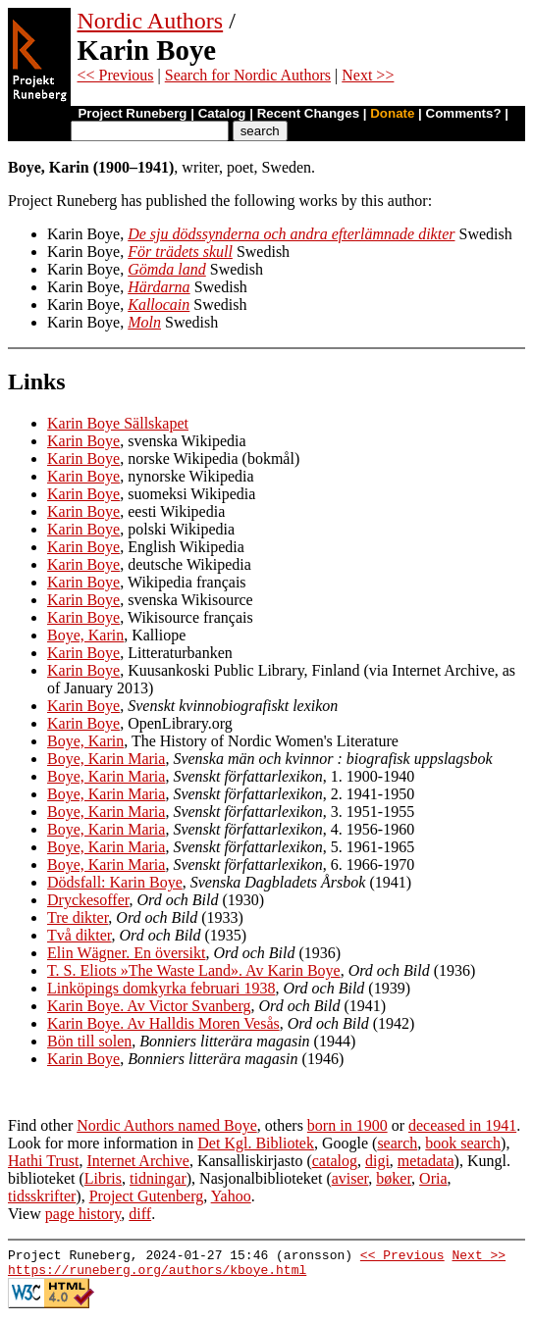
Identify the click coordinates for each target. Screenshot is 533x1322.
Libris (103, 1178)
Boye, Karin (85, 635)
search (397, 1143)
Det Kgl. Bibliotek (255, 1143)
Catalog (222, 113)
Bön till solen (89, 1041)
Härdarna (158, 287)
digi (377, 1160)
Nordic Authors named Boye (167, 1125)
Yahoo (231, 1196)
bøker (393, 1178)
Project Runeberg (132, 113)
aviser (350, 1178)
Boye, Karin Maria (106, 758)
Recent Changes (308, 113)
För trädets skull (180, 251)
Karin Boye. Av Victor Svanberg (148, 1005)
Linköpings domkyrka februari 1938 (161, 988)
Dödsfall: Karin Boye (115, 882)
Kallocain (158, 304)
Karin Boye (83, 440)
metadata (426, 1160)
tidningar (158, 1178)
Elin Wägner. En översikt (126, 952)
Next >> (368, 75)
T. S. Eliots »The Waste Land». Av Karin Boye (194, 970)
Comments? (464, 113)
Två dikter (79, 935)
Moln (144, 322)
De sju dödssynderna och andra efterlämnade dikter (291, 234)
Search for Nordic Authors (248, 75)
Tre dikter (77, 917)
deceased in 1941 (462, 1125)
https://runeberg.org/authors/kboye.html (157, 1275)
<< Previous (116, 75)
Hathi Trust (43, 1160)
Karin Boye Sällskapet (117, 423)
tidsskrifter (42, 1196)
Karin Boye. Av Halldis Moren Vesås (163, 1023)
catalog (334, 1160)
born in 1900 (347, 1125)
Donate (392, 113)
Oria (433, 1178)
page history (83, 1213)
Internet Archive (137, 1160)
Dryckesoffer (88, 899)
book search (463, 1143)
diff (140, 1213)
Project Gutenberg (146, 1196)
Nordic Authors (151, 20)
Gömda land (167, 269)
